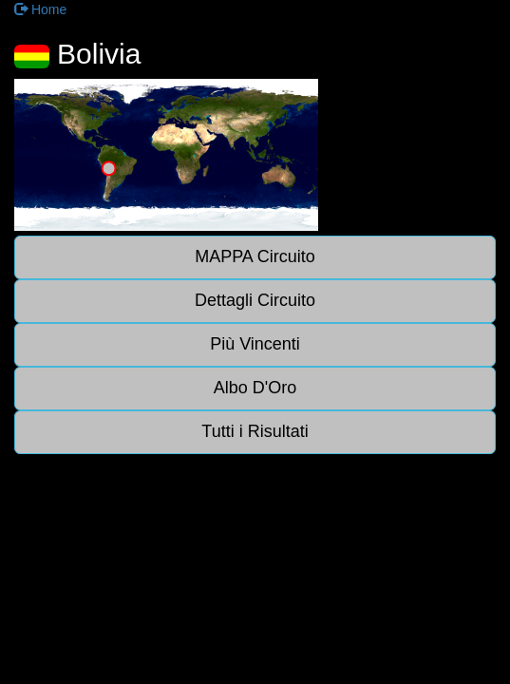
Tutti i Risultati (254, 431)
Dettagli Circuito (255, 300)
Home (40, 9)
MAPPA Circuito (255, 256)
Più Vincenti (255, 343)
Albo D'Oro (255, 387)
